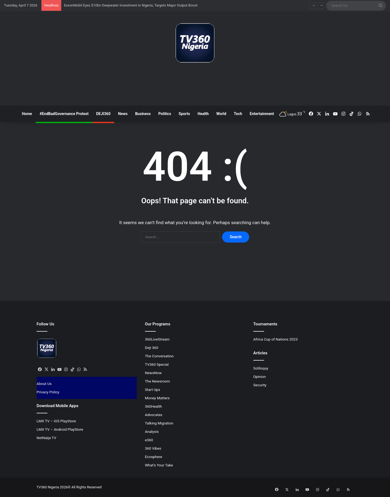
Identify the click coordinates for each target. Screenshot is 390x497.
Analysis (152, 431)
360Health (153, 406)
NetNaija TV (46, 438)
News (123, 114)
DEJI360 (103, 114)
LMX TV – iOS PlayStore (56, 421)
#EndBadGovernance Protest (64, 114)
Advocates (153, 415)
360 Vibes (153, 448)
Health (203, 114)
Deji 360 (151, 347)
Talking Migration (159, 423)
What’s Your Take (159, 465)
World (221, 114)
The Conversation (159, 356)
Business (143, 114)
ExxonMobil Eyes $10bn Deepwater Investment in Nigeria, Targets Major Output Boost (130, 5)
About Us (44, 383)
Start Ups (152, 389)
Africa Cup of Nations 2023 (275, 339)
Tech (238, 114)
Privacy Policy (48, 392)
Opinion (259, 376)
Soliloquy (260, 368)
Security (259, 385)
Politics (164, 114)
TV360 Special (157, 364)
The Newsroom (157, 381)
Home (27, 114)
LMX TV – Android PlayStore (60, 429)
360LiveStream (157, 339)
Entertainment (262, 114)
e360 (149, 440)
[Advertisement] (195, 86)
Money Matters (157, 398)
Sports (184, 114)
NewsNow (153, 373)
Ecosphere (153, 457)
